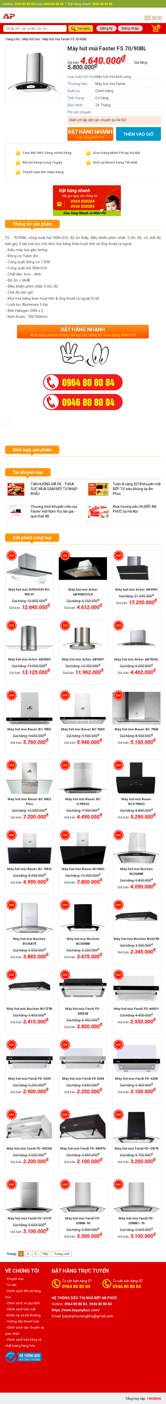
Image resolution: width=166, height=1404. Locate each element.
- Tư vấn (10, 1285)
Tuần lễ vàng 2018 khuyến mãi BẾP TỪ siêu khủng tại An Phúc (137, 489)
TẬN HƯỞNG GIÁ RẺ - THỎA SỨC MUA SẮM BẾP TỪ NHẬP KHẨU (54, 489)
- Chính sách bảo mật (20, 1309)
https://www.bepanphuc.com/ (76, 1310)
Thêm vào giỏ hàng (138, 134)
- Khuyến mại (14, 1279)
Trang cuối (62, 1254)
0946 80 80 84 (127, 1286)
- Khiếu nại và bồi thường (23, 1315)
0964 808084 (83, 201)
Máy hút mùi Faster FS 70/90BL (65, 39)
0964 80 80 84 (76, 1286)
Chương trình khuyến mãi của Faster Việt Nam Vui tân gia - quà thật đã (54, 511)
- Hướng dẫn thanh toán (22, 1321)
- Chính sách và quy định (22, 1303)
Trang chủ (12, 39)
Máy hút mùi (31, 39)
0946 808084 (83, 206)
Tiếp (45, 1254)
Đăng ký (106, 28)
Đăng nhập (130, 28)
